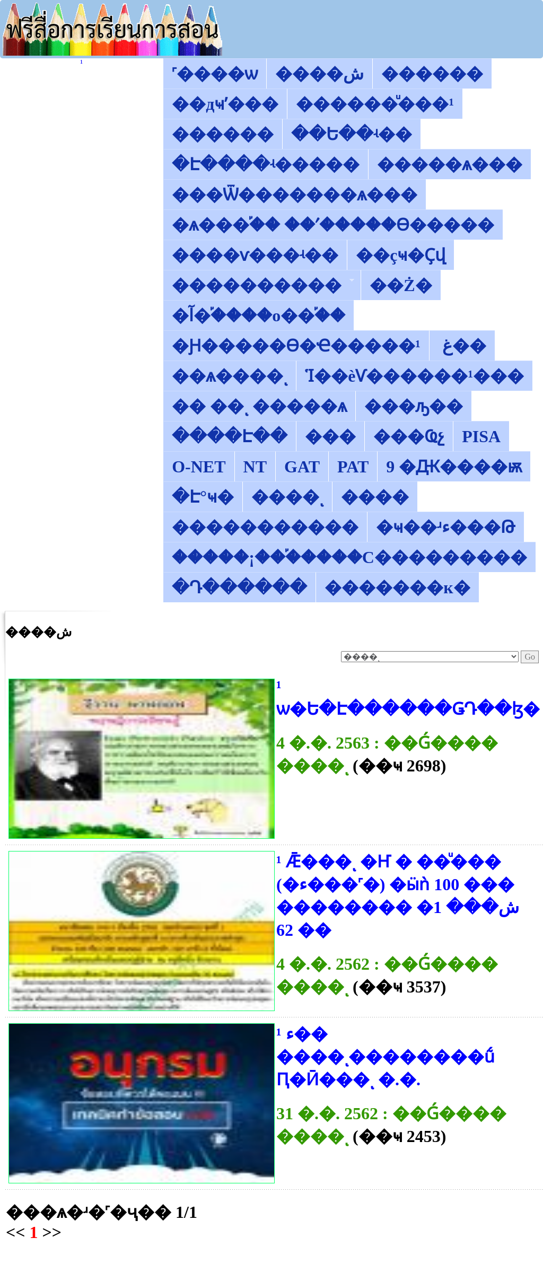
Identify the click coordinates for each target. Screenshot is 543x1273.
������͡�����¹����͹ (81, 62)
